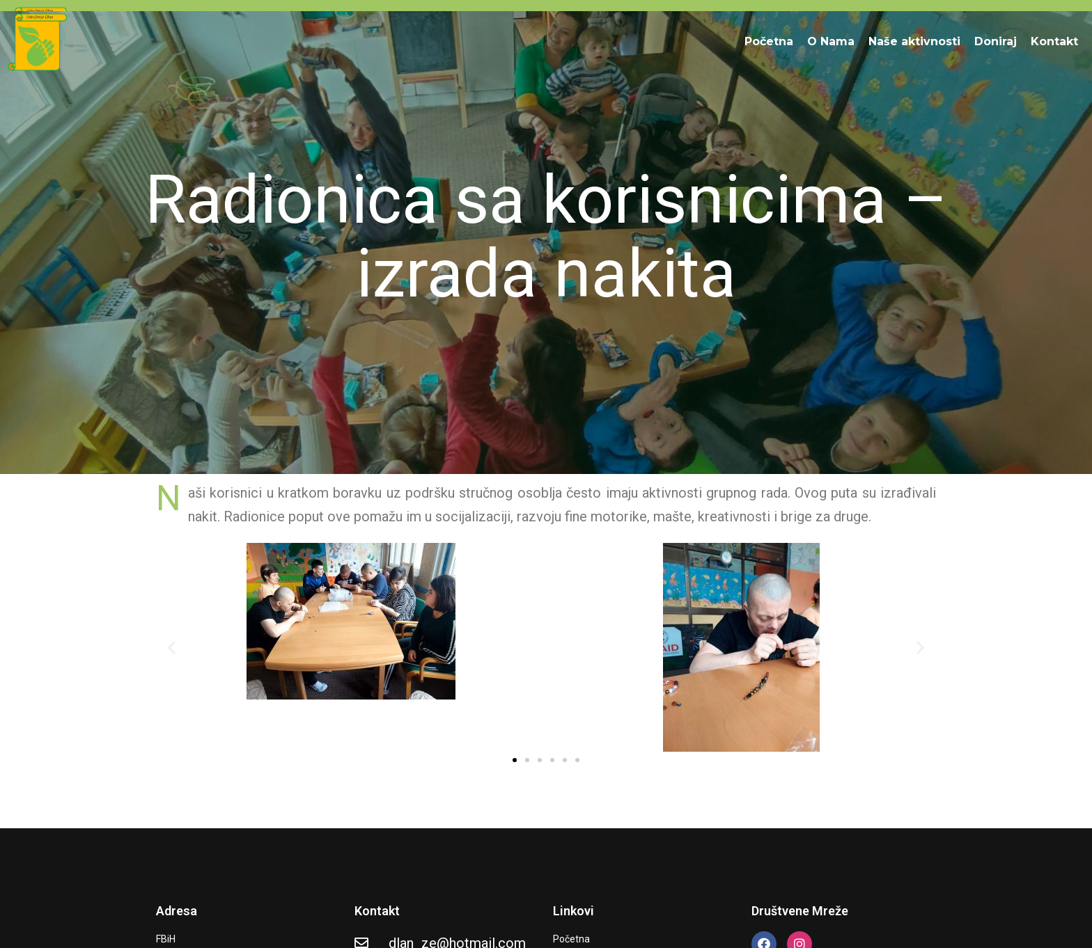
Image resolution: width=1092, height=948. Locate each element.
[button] (171, 647)
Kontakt (1054, 41)
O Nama (831, 41)
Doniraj (995, 41)
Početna (768, 41)
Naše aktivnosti (914, 41)
